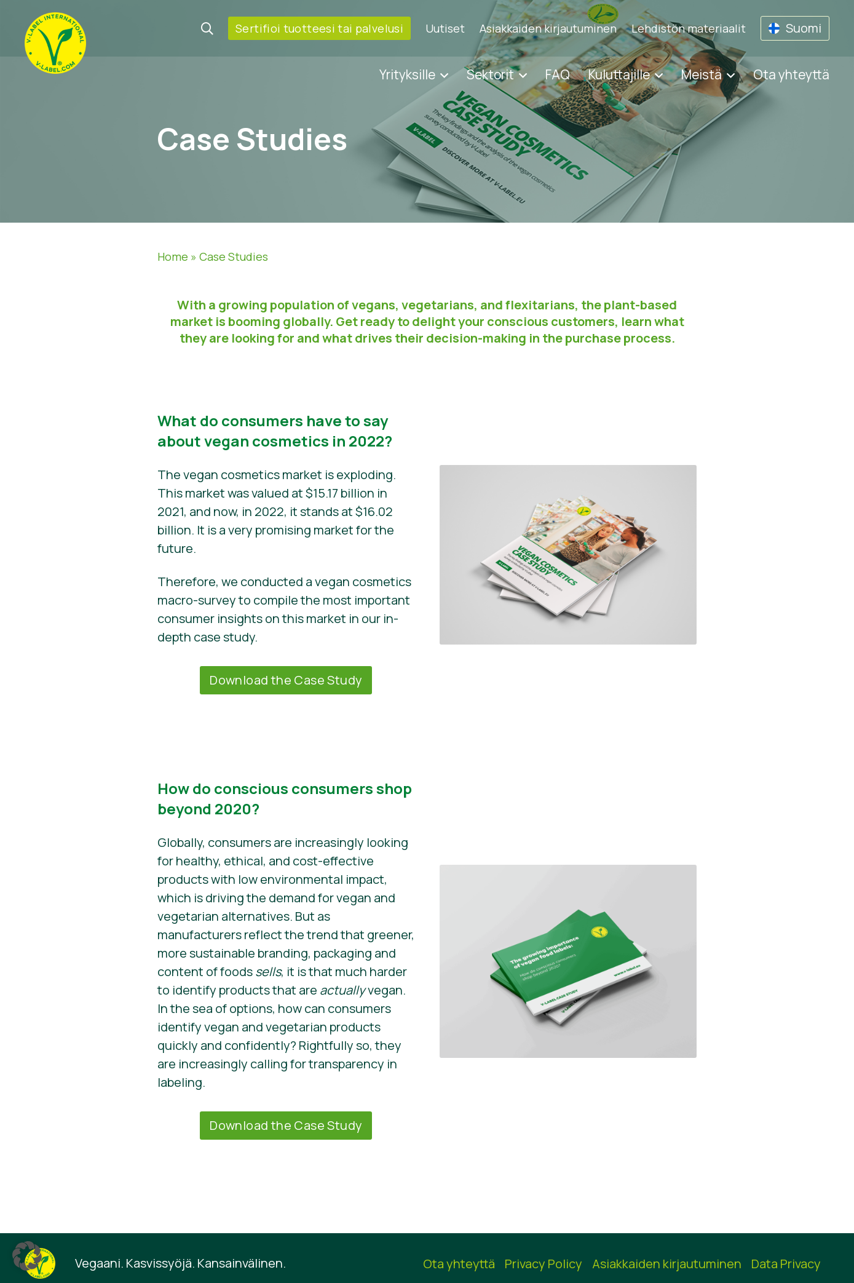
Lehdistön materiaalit (688, 28)
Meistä (701, 74)
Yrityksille (407, 74)
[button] (27, 1256)
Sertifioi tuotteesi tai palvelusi (319, 28)
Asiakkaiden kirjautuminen (548, 28)
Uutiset (445, 28)
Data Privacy (786, 1263)
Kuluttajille (619, 74)
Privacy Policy (543, 1263)
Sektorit (490, 74)
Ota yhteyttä (791, 74)
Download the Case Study (286, 680)
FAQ (557, 74)
